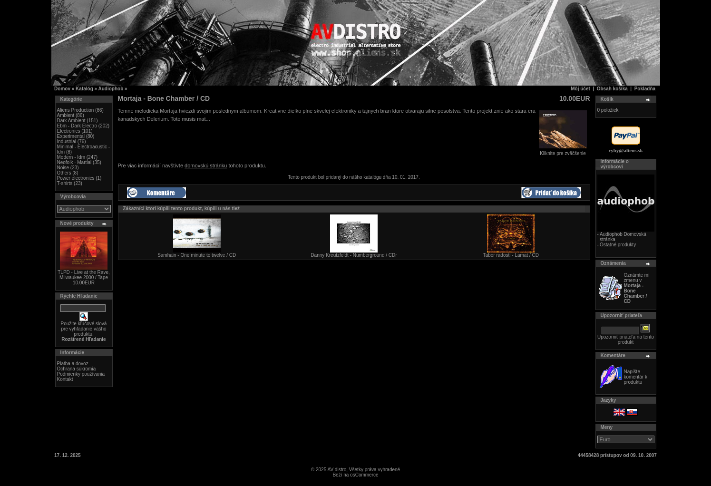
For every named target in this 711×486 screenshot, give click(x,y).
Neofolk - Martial (74, 162)
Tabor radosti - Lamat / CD (511, 255)
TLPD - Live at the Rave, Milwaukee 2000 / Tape (84, 275)
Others (64, 172)
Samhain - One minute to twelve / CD (196, 255)
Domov (62, 88)
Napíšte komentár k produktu (635, 377)
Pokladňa (644, 88)
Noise (63, 167)
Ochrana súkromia (76, 368)
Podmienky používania (81, 374)
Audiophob (111, 88)
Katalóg (84, 88)
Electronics (68, 131)
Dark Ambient (71, 120)
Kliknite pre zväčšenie (563, 151)
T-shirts (65, 183)
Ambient (66, 115)
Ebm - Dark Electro (77, 125)
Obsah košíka (612, 88)
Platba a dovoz (72, 363)
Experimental (71, 136)
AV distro (336, 469)
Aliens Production (75, 110)
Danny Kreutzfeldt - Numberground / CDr (354, 255)
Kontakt (65, 379)
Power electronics (76, 178)
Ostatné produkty (618, 244)
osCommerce (364, 474)
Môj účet (580, 88)
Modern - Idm (71, 157)
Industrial (67, 141)
